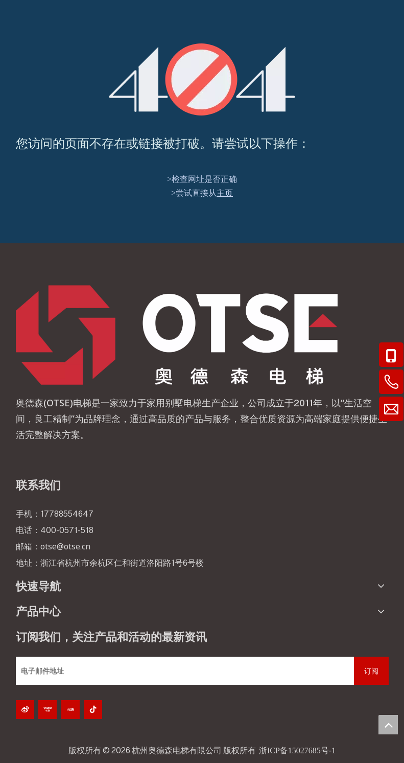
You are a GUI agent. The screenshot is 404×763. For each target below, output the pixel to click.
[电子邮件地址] (182, 671)
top (388, 724)
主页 (225, 193)
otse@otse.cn (65, 546)
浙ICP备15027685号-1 (297, 750)
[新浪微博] (25, 709)
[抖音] (93, 709)
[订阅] (371, 671)
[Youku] (47, 709)
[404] (202, 79)
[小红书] (70, 709)
